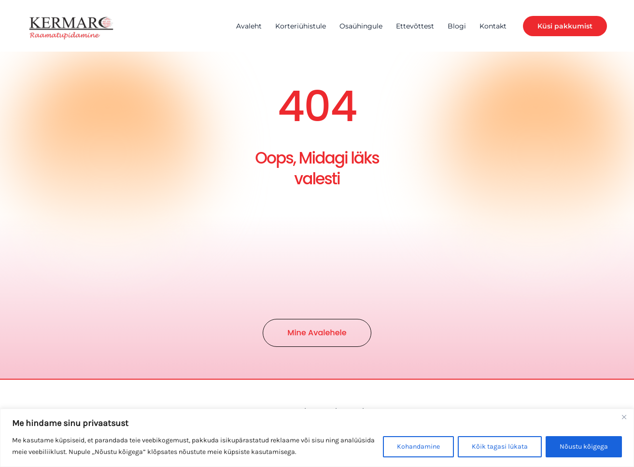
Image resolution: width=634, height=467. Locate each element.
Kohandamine (418, 446)
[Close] (624, 417)
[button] (565, 26)
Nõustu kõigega (584, 446)
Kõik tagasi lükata (500, 446)
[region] (317, 438)
